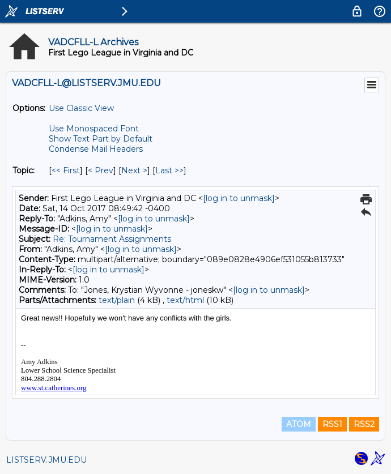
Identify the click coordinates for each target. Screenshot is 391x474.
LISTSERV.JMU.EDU (46, 460)
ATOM (298, 424)
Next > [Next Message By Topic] (134, 170)
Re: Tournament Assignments (112, 239)
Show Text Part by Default (100, 139)
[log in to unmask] (239, 198)
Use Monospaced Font (94, 128)
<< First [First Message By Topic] (66, 170)
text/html (185, 300)
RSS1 (332, 424)
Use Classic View (81, 108)
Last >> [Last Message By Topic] (169, 170)
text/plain (117, 300)
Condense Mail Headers (96, 149)
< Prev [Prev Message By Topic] (100, 170)
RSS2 (364, 424)
